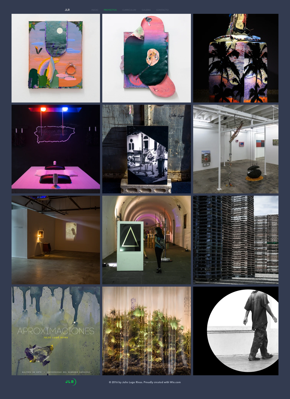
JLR (67, 10)
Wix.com (175, 382)
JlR (69, 381)
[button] (146, 10)
